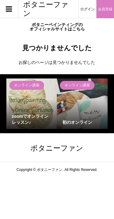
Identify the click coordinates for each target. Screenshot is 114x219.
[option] (31, 103)
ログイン (87, 9)
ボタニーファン (45, 8)
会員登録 (105, 9)
